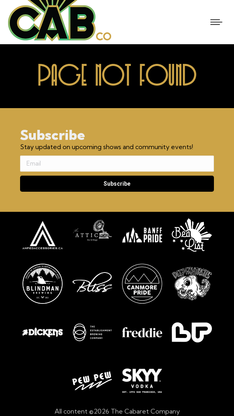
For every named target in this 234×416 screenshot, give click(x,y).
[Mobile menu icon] (216, 22)
